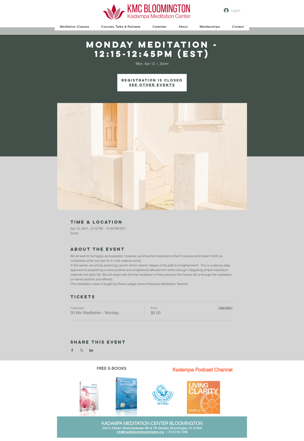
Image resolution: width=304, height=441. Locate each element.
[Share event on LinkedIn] (91, 350)
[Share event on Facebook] (72, 350)
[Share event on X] (82, 350)
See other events (152, 85)
